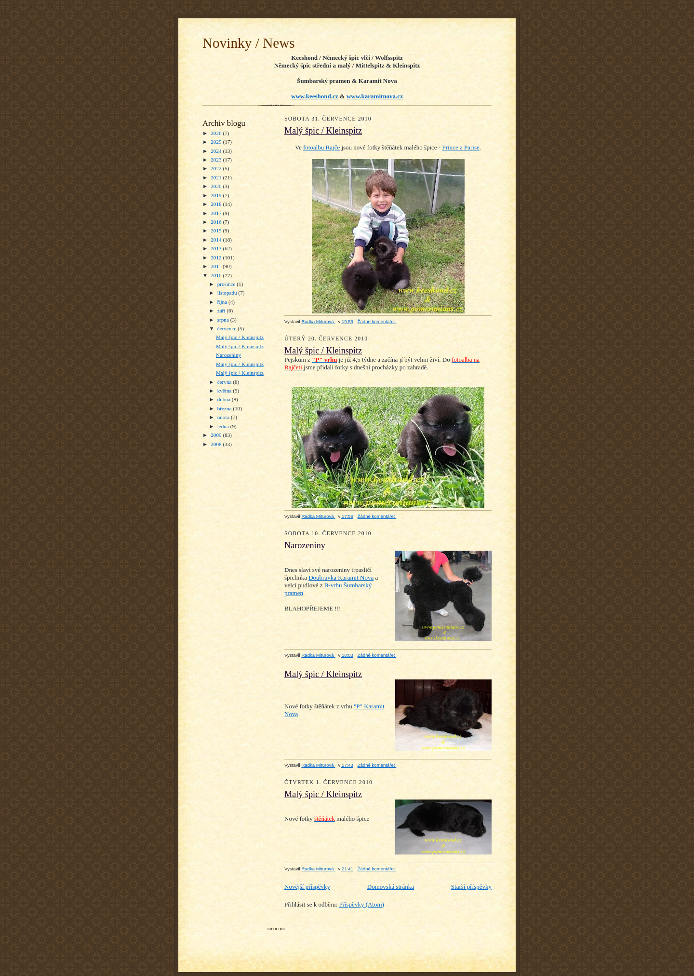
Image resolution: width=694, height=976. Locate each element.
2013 (217, 248)
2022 (217, 168)
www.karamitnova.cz (375, 96)
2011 (217, 266)
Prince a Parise (460, 147)
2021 (217, 177)
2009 (217, 435)
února (224, 417)
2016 (217, 222)
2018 (217, 204)
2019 (217, 195)
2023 (217, 160)
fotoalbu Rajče (321, 147)
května (225, 390)
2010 (217, 275)
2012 (217, 257)
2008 (217, 444)
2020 (217, 186)
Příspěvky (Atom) (361, 904)
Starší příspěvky (471, 886)
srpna (223, 320)
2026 (217, 133)
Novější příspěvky (307, 886)
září (222, 310)
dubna (224, 399)
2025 (217, 142)
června (225, 382)
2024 (217, 151)
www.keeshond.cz (314, 96)
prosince (227, 284)
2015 (217, 230)
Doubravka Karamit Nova (341, 577)
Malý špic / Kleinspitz (240, 337)
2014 (217, 240)
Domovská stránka (390, 886)
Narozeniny (228, 355)
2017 (217, 213)
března (225, 408)
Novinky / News (248, 43)
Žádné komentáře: (377, 321)
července (227, 328)
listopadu (228, 293)
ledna (223, 426)
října (222, 302)
